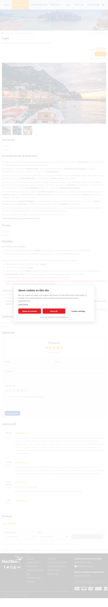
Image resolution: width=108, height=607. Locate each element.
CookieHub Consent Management (58, 317)
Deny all (53, 311)
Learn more (23, 304)
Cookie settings (78, 311)
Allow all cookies (29, 311)
